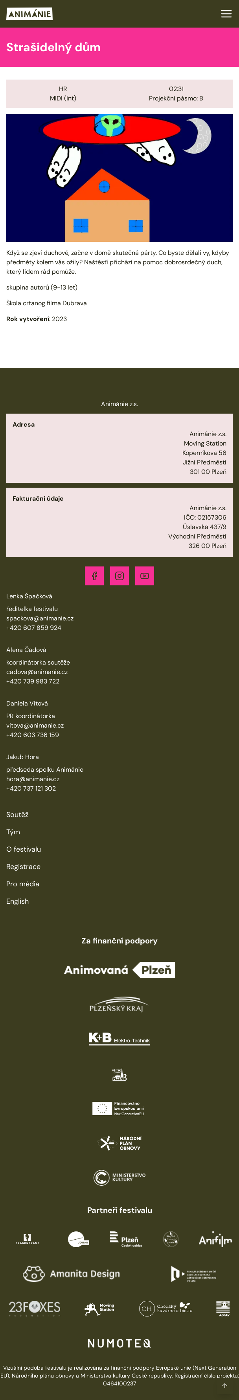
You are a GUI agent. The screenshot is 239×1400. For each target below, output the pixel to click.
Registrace (23, 866)
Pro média (22, 884)
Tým (13, 832)
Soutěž (17, 814)
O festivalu (23, 849)
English (17, 901)
